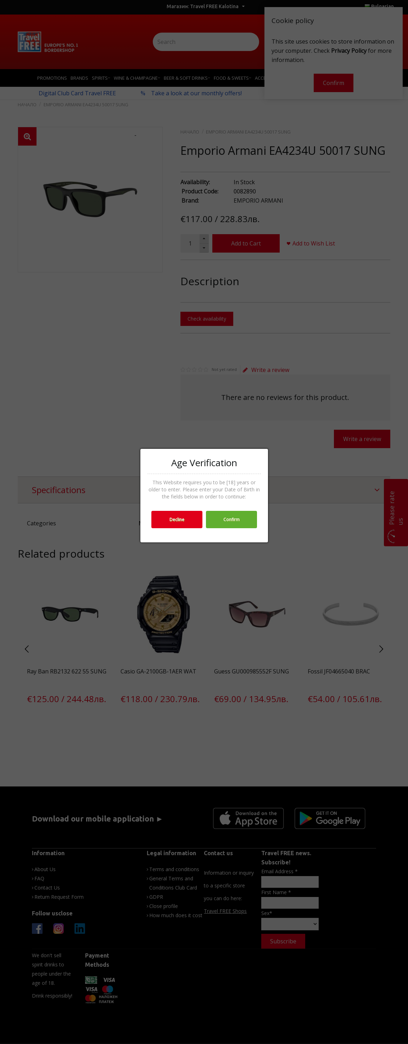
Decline (176, 520)
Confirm (231, 520)
